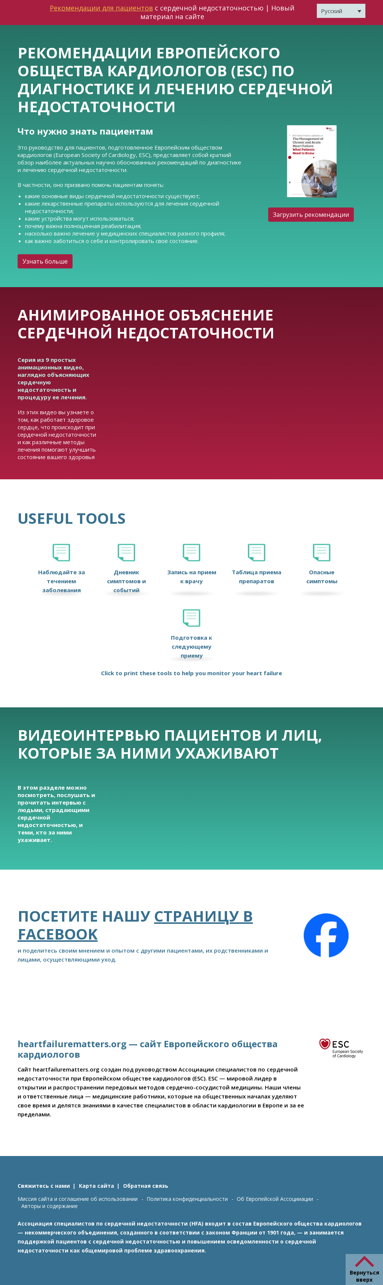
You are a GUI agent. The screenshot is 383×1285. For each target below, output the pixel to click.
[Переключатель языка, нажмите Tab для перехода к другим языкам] (341, 11)
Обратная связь (145, 1185)
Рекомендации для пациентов (101, 7)
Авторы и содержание (49, 1205)
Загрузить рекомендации (311, 214)
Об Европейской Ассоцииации (275, 1198)
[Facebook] (326, 935)
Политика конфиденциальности (187, 1198)
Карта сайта (96, 1185)
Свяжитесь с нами (44, 1185)
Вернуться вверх (364, 1276)
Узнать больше (45, 261)
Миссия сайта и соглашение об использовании (78, 1198)
